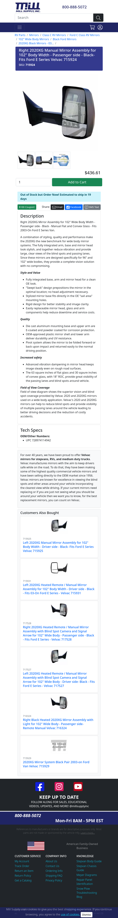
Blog (79, 897)
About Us (51, 861)
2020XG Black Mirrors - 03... (36, 43)
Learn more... (88, 832)
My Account (22, 861)
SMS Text (92, 207)
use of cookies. (70, 914)
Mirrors (34, 35)
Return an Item (24, 871)
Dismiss (86, 914)
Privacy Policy (54, 880)
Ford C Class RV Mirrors (84, 35)
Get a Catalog (23, 880)
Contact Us (52, 866)
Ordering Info (54, 871)
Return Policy (23, 875)
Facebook (73, 207)
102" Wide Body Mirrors (33, 39)
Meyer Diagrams (87, 875)
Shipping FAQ (54, 875)
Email (57, 207)
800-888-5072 (74, 7)
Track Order (22, 866)
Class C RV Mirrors (54, 35)
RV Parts (20, 35)
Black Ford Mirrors (64, 39)
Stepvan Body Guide (89, 861)
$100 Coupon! (27, 207)
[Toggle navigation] (19, 27)
